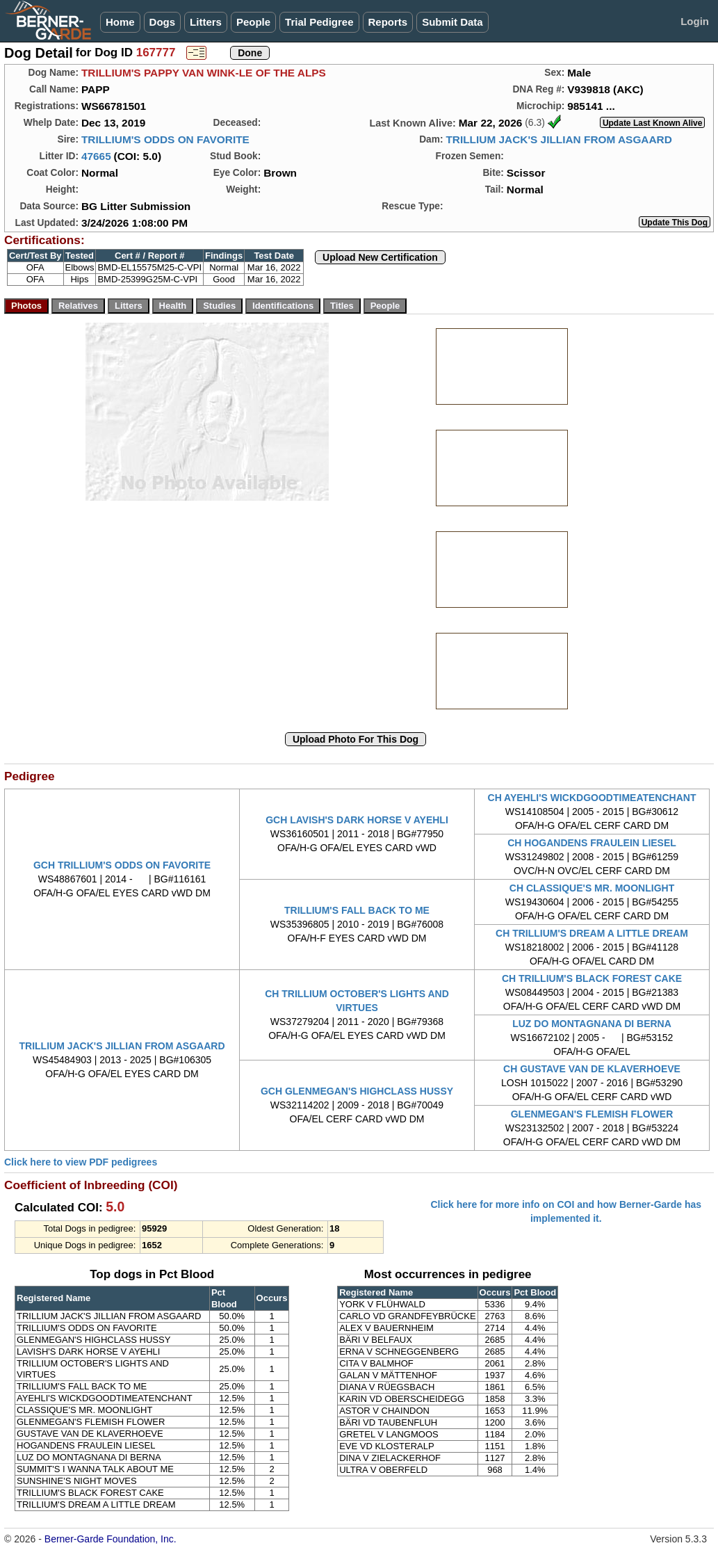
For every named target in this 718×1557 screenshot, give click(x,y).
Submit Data (452, 22)
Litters (206, 22)
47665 (96, 156)
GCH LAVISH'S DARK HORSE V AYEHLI (357, 819)
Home (120, 22)
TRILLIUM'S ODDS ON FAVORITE (165, 139)
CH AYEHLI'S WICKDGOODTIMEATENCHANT (592, 797)
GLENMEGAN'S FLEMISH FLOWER (592, 1114)
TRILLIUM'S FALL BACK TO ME (357, 910)
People (253, 22)
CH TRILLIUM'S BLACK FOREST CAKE (592, 978)
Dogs (162, 22)
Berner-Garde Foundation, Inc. (110, 1538)
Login (694, 21)
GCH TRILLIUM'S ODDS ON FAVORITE (122, 865)
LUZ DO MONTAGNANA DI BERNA (591, 1023)
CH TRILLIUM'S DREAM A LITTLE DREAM (592, 933)
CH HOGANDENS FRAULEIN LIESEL (591, 842)
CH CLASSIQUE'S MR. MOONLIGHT (591, 888)
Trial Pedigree (319, 22)
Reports (388, 22)
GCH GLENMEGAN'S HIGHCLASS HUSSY (357, 1091)
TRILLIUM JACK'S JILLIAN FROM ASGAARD (558, 139)
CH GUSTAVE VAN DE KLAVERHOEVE (591, 1068)
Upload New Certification (380, 257)
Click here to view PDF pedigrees (80, 1162)
